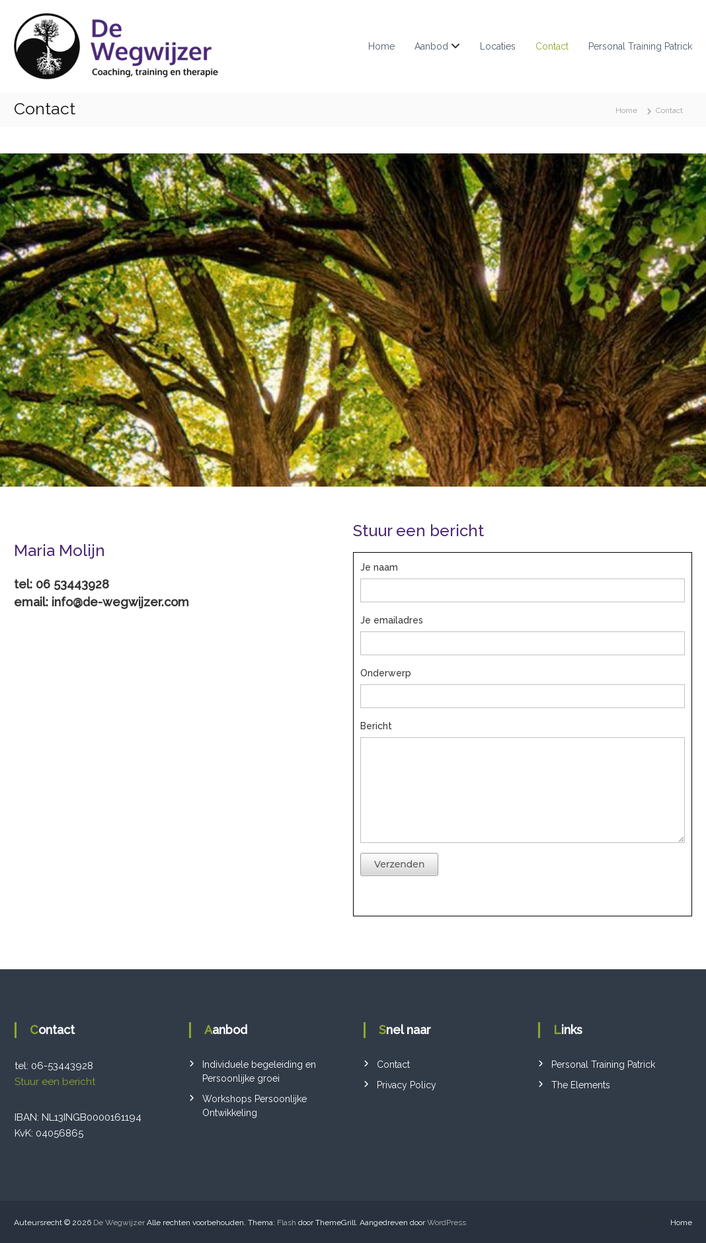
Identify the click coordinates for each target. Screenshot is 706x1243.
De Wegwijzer (119, 1222)
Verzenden (399, 864)
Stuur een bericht (55, 1082)
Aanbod (431, 46)
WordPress (446, 1222)
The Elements (580, 1085)
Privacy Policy (406, 1085)
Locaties (498, 46)
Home (381, 46)
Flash (286, 1222)
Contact (552, 46)
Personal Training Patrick (640, 46)
